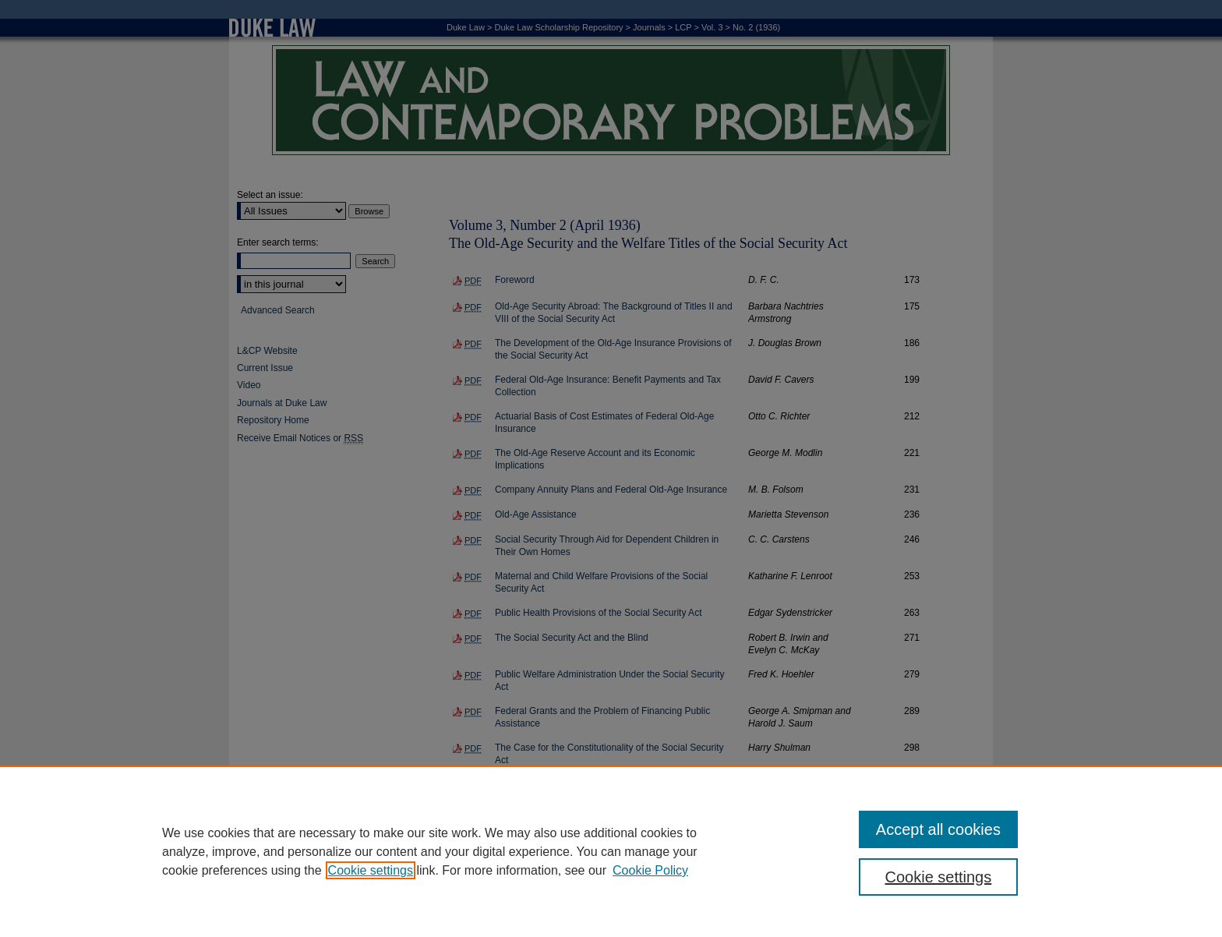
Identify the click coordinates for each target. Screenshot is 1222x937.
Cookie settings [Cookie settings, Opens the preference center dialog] (938, 877)
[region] (611, 851)
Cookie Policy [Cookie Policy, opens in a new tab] (650, 870)
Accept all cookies (938, 829)
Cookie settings (370, 870)
